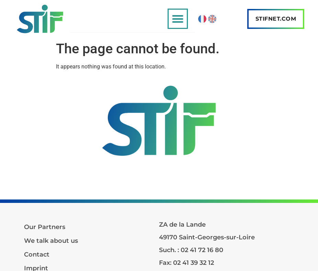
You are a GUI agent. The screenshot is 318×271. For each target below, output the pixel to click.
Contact (36, 254)
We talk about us (51, 241)
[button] (178, 19)
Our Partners (44, 227)
